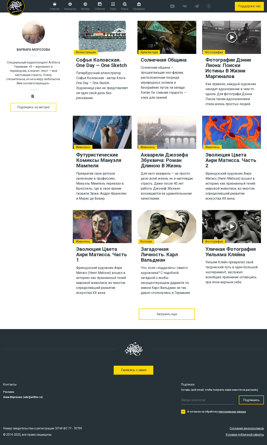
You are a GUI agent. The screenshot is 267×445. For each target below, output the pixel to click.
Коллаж (146, 241)
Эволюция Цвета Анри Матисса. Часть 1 (101, 254)
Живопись (83, 147)
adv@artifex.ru (33, 397)
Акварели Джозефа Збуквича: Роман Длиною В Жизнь (164, 160)
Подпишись (251, 400)
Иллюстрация (86, 52)
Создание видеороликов (247, 428)
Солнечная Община (163, 60)
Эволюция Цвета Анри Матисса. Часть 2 (230, 160)
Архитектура (149, 52)
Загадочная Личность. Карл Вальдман (159, 254)
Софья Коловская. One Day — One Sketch (101, 62)
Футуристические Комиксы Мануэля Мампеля (98, 160)
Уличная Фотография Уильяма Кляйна (230, 251)
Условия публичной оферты (244, 434)
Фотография (214, 52)
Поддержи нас (249, 6)
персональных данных (232, 411)
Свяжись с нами (133, 370)
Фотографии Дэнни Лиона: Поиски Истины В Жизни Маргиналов (228, 68)
